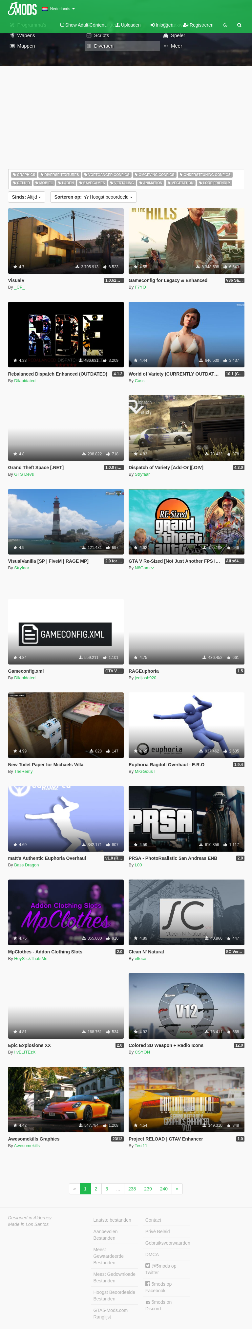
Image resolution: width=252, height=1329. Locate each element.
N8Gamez (144, 567)
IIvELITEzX (24, 1052)
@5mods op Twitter (161, 1269)
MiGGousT (145, 771)
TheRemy (23, 771)
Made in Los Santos (28, 1224)
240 (164, 1188)
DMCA (152, 1254)
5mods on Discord (158, 1305)
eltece (140, 958)
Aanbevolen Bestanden (106, 1235)
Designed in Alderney (30, 1217)
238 (132, 1188)
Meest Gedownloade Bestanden (115, 1277)
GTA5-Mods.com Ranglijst (111, 1313)
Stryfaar (142, 474)
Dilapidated (24, 380)
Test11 (141, 1145)
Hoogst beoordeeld (93, 197)
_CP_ (19, 287)
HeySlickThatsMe (30, 958)
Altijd (26, 197)
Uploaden (128, 25)
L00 (138, 864)
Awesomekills (27, 1145)
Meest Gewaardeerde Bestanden (109, 1256)
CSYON (142, 1052)
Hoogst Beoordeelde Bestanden (115, 1295)
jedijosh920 (146, 677)
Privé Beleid (157, 1231)
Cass (140, 380)
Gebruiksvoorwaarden (167, 1243)
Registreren (198, 25)
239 (148, 1188)
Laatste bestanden (112, 1220)
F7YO (140, 287)
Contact (153, 1220)
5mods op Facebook (158, 1287)
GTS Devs (24, 474)
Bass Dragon (26, 864)
